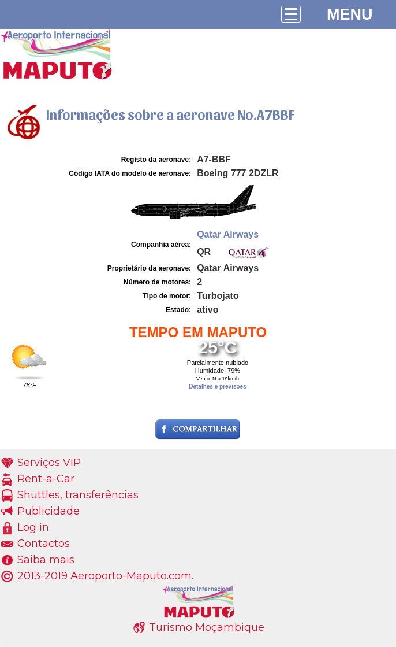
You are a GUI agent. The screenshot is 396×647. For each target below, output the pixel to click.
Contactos (43, 543)
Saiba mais (45, 559)
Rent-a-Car (45, 478)
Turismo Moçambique (206, 627)
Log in (33, 527)
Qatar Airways (228, 234)
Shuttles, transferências (78, 495)
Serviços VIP (49, 462)
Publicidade (48, 511)
